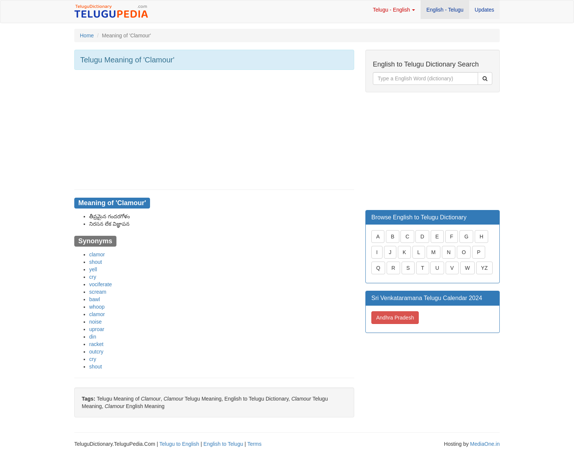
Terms (254, 444)
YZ (484, 268)
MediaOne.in (485, 444)
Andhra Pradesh (395, 318)
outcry (96, 352)
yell (93, 269)
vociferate (100, 284)
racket (96, 344)
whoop (96, 307)
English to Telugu (223, 444)
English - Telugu (444, 10)
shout (95, 262)
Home (87, 35)
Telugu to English (179, 444)
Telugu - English (394, 10)
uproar (96, 329)
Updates (484, 10)
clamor (97, 254)
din (92, 337)
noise (95, 322)
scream (97, 292)
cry (92, 277)
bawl (94, 299)
